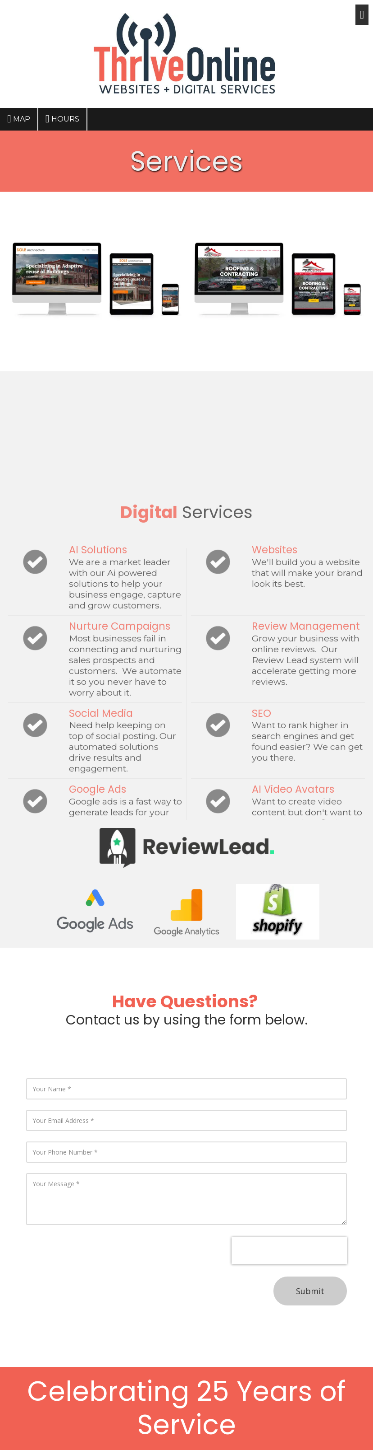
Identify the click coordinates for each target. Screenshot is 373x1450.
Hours (62, 118)
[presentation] (289, 1250)
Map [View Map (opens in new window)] (18, 118)
